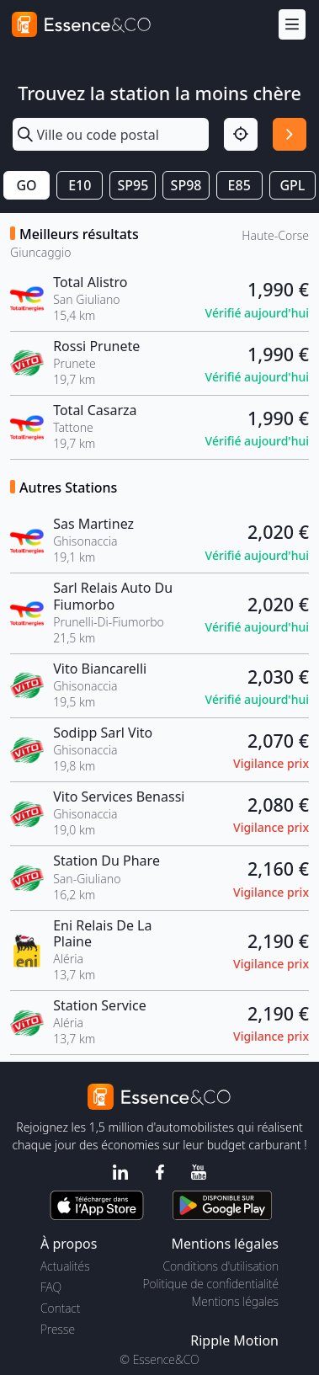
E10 (79, 185)
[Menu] (292, 24)
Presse (57, 1329)
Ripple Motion (234, 1340)
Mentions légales (235, 1301)
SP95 (132, 185)
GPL (292, 185)
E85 (239, 185)
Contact (60, 1308)
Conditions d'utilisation (220, 1266)
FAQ (50, 1287)
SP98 (186, 185)
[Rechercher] (289, 135)
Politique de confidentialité (211, 1284)
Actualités (65, 1266)
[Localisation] (241, 135)
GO (26, 185)
